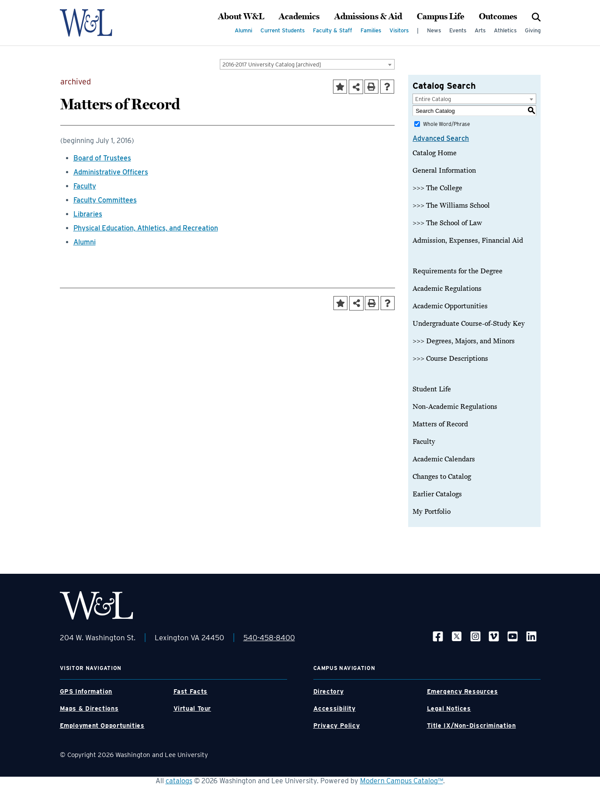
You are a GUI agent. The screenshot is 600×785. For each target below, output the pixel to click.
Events (457, 30)
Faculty (84, 186)
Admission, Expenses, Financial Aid (468, 240)
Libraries (87, 214)
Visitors (399, 30)
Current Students (282, 30)
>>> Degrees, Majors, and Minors (464, 341)
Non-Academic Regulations (455, 406)
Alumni (243, 30)
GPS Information (86, 691)
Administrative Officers (110, 172)
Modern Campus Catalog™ (401, 781)
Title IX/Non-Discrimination (471, 725)
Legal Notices (449, 708)
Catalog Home (435, 153)
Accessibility (334, 708)
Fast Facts (190, 691)
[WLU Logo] (96, 23)
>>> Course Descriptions (450, 358)
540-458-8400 (269, 637)
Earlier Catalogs (437, 494)
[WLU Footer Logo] (96, 605)
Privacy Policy (336, 725)
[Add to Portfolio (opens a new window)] (340, 87)
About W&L (241, 16)
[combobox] (307, 64)
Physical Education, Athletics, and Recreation (145, 228)
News (434, 30)
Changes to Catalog (442, 476)
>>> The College (437, 188)
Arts (480, 30)
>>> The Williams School (451, 205)
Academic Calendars (444, 459)
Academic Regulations (447, 288)
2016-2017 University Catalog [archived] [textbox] (271, 64)
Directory (328, 691)
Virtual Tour (192, 708)
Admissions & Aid (368, 16)
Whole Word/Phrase (446, 124)
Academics (299, 16)
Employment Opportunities (102, 725)
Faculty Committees (105, 200)
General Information (444, 170)
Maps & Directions (89, 708)
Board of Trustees (102, 158)
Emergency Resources (462, 691)
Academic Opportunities (450, 306)
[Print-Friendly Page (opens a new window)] (371, 87)
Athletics (505, 30)
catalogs (179, 781)
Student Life (432, 389)
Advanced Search (441, 138)
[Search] (536, 16)
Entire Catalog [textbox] (433, 99)
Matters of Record (440, 424)
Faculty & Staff (332, 30)
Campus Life (440, 16)
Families (371, 30)
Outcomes (498, 16)
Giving (533, 30)
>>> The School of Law (447, 223)
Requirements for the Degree (458, 271)
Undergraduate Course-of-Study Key (469, 323)
